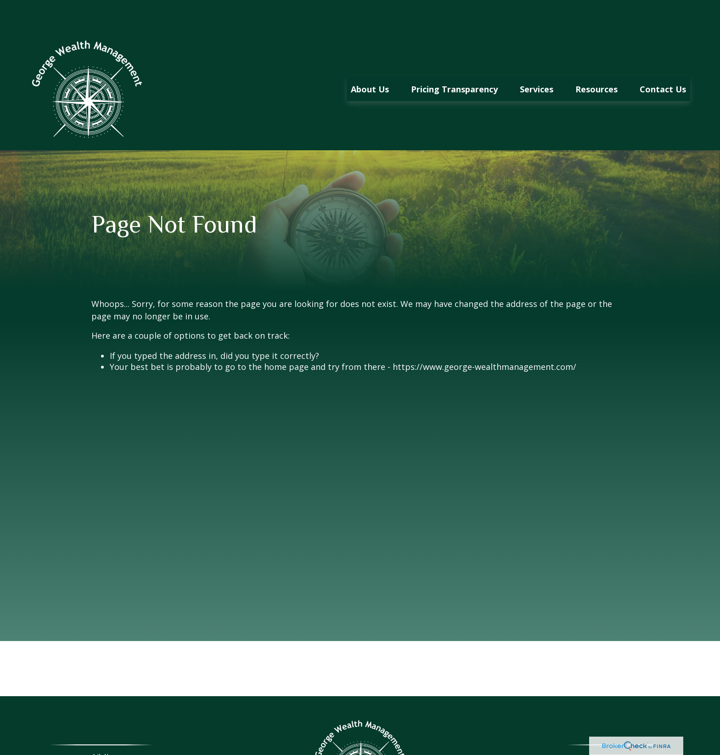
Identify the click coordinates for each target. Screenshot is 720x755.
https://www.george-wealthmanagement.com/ (484, 339)
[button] (370, 61)
